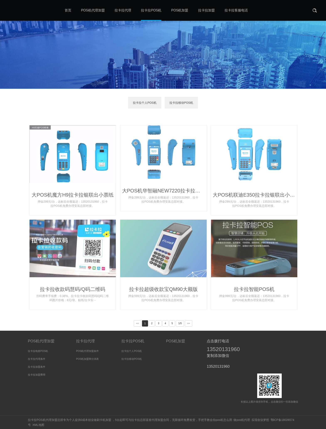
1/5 (180, 323)
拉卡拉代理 (85, 341)
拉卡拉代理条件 (36, 359)
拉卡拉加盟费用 (36, 374)
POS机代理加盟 (41, 341)
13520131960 (223, 349)
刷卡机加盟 (104, 420)
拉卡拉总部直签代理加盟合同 (150, 420)
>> (188, 323)
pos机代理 (243, 420)
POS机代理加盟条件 (87, 351)
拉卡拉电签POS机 (38, 351)
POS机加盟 (175, 341)
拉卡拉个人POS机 (145, 102)
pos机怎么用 (224, 420)
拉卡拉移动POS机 (181, 102)
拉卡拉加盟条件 (36, 366)
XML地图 (38, 425)
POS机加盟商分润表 (87, 359)
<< (137, 323)
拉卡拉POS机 (132, 341)
